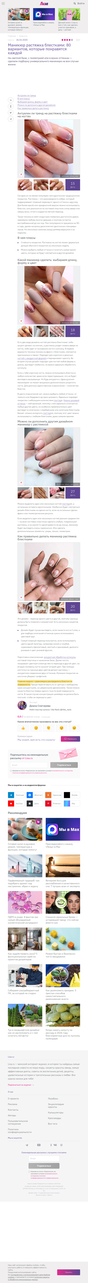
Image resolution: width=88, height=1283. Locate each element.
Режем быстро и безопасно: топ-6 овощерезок (61, 955)
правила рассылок (41, 773)
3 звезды (67, 40)
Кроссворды (54, 1118)
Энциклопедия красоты (56, 1105)
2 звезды (65, 40)
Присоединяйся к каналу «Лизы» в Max (68, 23)
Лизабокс (53, 1098)
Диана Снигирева (39, 705)
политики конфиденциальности (22, 773)
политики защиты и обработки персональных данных (28, 1278)
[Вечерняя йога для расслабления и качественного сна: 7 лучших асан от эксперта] (63, 865)
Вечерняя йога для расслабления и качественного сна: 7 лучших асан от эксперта (63, 883)
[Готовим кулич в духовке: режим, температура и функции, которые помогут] (44, 14)
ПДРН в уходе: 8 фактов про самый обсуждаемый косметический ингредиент (23, 919)
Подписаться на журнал (19, 1084)
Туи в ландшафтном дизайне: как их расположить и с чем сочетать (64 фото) (24, 1032)
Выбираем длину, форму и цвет (33, 101)
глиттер (57, 400)
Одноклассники (53, 795)
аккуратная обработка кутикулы (60, 657)
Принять (68, 1272)
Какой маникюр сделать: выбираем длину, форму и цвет (47, 261)
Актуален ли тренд (27, 95)
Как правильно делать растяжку (33, 108)
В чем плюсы (24, 98)
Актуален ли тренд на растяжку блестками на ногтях (47, 114)
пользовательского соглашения (62, 770)
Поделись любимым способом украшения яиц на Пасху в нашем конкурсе (18, 26)
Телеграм (16, 795)
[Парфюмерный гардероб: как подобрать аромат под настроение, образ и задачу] (25, 865)
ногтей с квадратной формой (32, 358)
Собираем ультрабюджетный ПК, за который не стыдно (23, 992)
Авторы (12, 1115)
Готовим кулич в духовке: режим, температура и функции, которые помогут (43, 26)
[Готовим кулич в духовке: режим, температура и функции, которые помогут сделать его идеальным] (25, 829)
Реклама (12, 1104)
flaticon (50, 1195)
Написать (72, 739)
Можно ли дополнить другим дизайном (36, 105)
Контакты (13, 1109)
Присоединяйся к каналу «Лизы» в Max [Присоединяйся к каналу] (59, 845)
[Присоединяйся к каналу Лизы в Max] (63, 829)
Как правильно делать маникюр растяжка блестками (47, 537)
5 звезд (72, 40)
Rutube (71, 795)
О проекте (13, 1098)
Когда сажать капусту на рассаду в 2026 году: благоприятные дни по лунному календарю (63, 1034)
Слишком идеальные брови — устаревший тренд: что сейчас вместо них (62, 919)
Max (69, 803)
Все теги (52, 1123)
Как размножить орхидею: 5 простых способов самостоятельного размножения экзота (61, 994)
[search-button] (75, 3)
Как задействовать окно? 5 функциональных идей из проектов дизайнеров (22, 956)
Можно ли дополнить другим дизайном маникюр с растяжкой (45, 422)
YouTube (15, 803)
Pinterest (52, 803)
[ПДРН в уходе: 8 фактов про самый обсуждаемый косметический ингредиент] (25, 902)
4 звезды (70, 40)
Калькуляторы (55, 1112)
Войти (81, 3)
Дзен (33, 803)
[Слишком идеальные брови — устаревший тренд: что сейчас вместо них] (63, 902)
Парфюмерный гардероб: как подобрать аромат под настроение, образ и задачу (24, 883)
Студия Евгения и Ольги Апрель (49, 1193)
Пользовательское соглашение (18, 1122)
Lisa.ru (11, 40)
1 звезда (62, 40)
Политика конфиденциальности (20, 1131)
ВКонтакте (35, 795)
